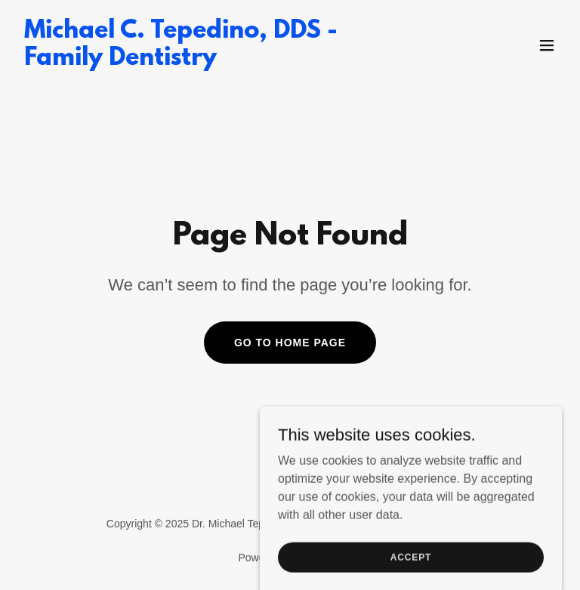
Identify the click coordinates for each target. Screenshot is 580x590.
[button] (547, 45)
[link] (208, 60)
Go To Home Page (290, 342)
